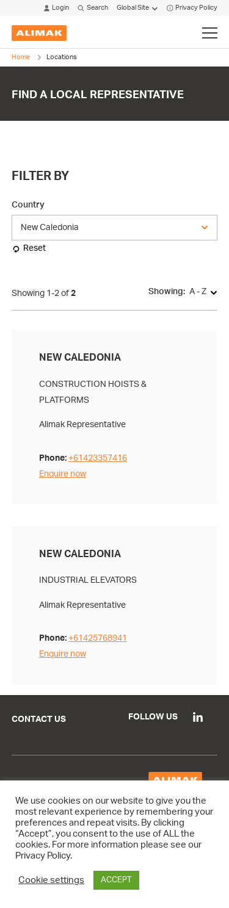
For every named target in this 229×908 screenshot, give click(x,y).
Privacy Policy (192, 8)
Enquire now (62, 473)
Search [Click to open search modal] (92, 8)
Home (21, 57)
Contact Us (39, 719)
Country (28, 204)
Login (56, 8)
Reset (34, 248)
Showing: (166, 291)
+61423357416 (97, 458)
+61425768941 (97, 638)
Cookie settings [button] (51, 880)
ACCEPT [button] (116, 880)
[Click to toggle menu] (209, 33)
